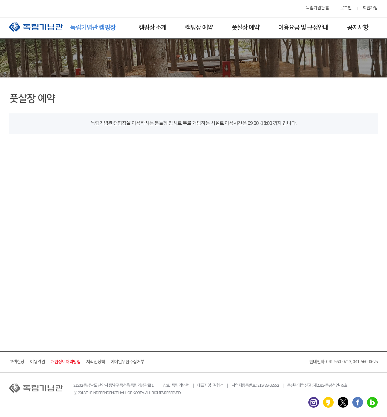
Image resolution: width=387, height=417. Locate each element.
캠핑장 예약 (199, 27)
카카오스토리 (328, 402)
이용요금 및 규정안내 (303, 27)
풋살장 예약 (245, 27)
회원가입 (370, 8)
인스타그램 (313, 402)
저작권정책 (95, 362)
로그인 (345, 8)
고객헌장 (16, 362)
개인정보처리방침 (66, 362)
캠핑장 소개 (152, 27)
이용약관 (37, 362)
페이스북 (357, 402)
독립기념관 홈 (317, 8)
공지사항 (357, 27)
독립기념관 (68, 27)
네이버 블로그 (372, 402)
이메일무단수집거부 (127, 362)
